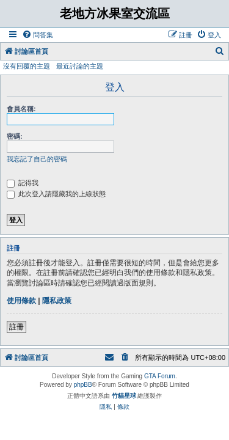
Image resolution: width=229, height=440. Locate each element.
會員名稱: (21, 108)
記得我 (22, 182)
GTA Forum (159, 376)
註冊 (16, 327)
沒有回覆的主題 (26, 66)
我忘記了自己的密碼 (37, 159)
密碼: (15, 136)
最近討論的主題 (79, 66)
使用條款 (21, 300)
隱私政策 (56, 300)
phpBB (83, 384)
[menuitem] (37, 35)
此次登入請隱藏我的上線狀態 (56, 193)
